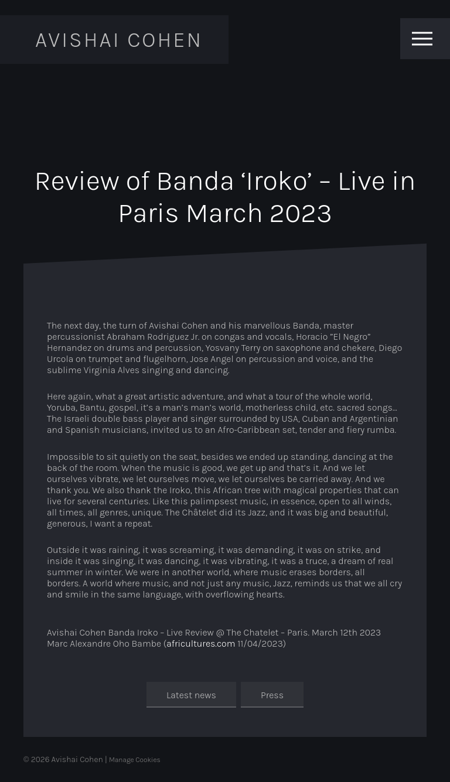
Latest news (191, 694)
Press (272, 694)
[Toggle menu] (422, 38)
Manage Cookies (135, 760)
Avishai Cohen (119, 39)
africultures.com (200, 643)
